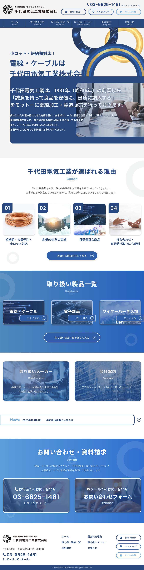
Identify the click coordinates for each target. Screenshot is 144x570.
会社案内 (66, 548)
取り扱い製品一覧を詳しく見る (72, 337)
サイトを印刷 (130, 12)
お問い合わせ (75, 12)
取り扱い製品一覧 (71, 542)
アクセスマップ (103, 12)
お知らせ (92, 548)
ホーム (65, 536)
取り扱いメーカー (97, 542)
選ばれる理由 (95, 536)
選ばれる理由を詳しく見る (72, 255)
